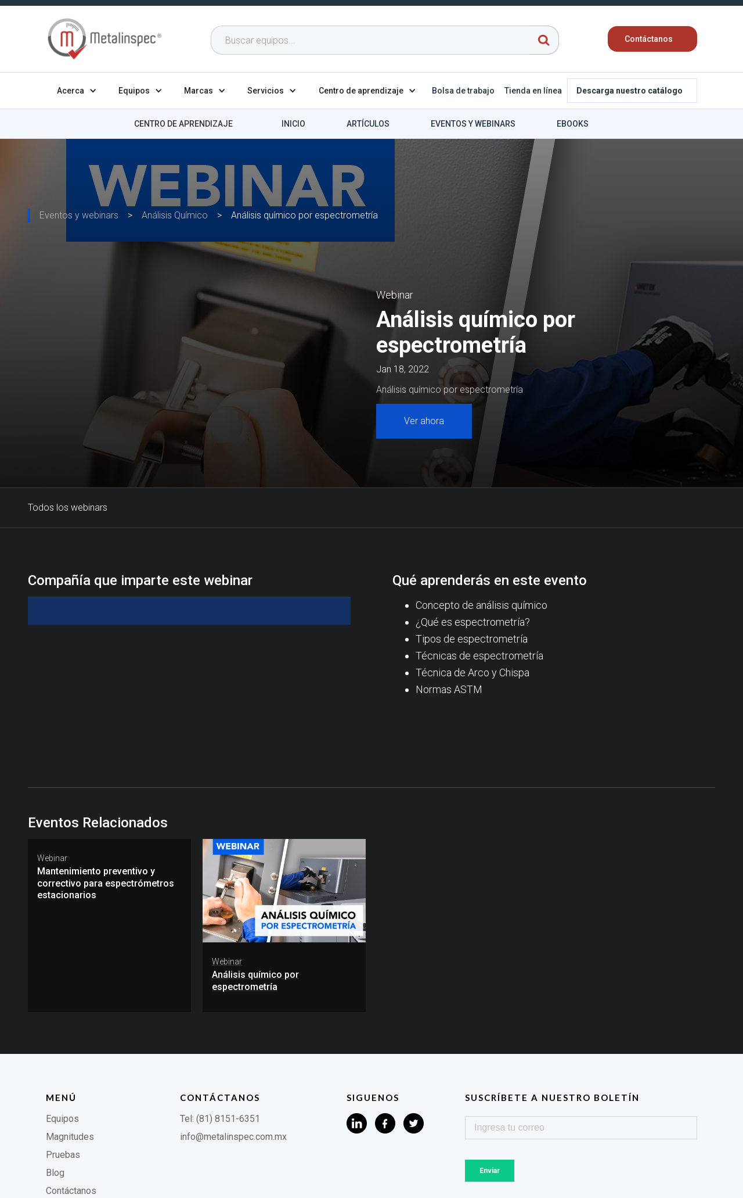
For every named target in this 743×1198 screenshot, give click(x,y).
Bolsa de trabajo (463, 90)
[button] (77, 90)
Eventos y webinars (473, 123)
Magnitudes (70, 1136)
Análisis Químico (175, 215)
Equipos (62, 1118)
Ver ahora (424, 420)
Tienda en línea (533, 90)
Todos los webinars (67, 507)
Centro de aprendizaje (183, 123)
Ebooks (573, 123)
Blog (55, 1172)
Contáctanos (71, 1190)
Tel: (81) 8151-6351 (220, 1118)
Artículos (368, 123)
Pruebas (63, 1154)
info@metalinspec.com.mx (233, 1136)
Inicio (293, 123)
